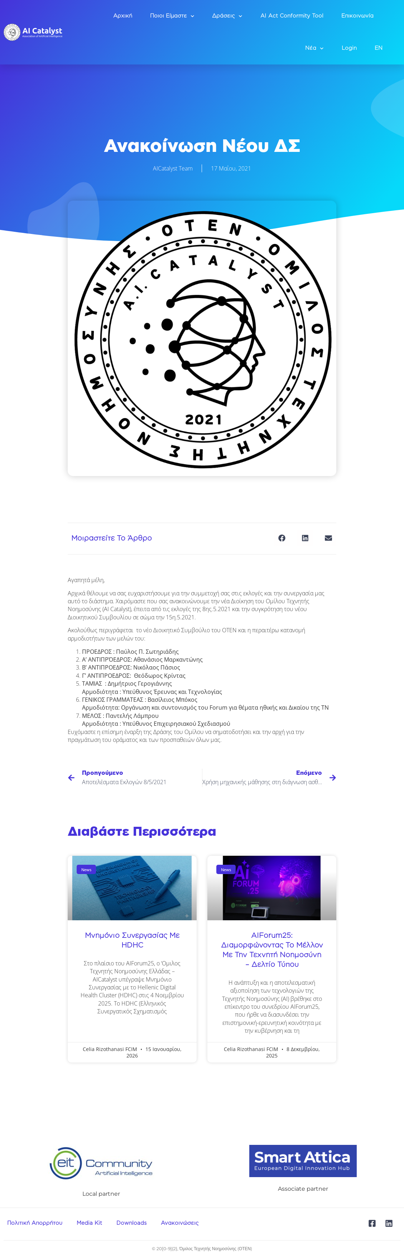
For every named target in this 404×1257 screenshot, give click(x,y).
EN (379, 48)
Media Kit (89, 1223)
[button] (282, 538)
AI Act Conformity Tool (291, 16)
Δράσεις (227, 16)
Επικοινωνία (357, 16)
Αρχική (122, 16)
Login (349, 48)
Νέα (314, 48)
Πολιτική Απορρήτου (34, 1223)
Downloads (131, 1223)
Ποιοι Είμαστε (172, 16)
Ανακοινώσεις (180, 1223)
